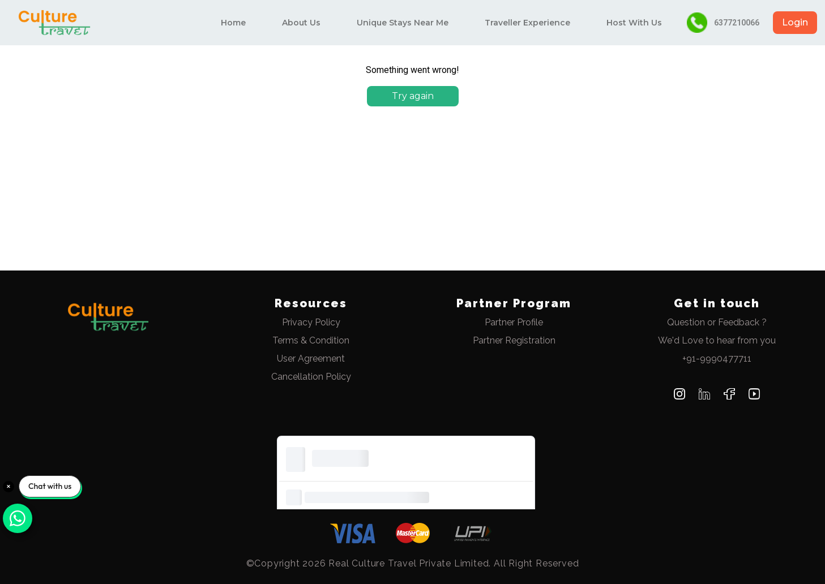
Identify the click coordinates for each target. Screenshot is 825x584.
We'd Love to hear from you (717, 340)
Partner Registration (514, 340)
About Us (301, 23)
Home (233, 23)
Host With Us (634, 23)
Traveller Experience (527, 23)
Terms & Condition (310, 340)
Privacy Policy (311, 322)
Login (795, 22)
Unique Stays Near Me (402, 23)
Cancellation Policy (311, 376)
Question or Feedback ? (717, 322)
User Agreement (311, 358)
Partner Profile (514, 322)
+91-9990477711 (716, 358)
